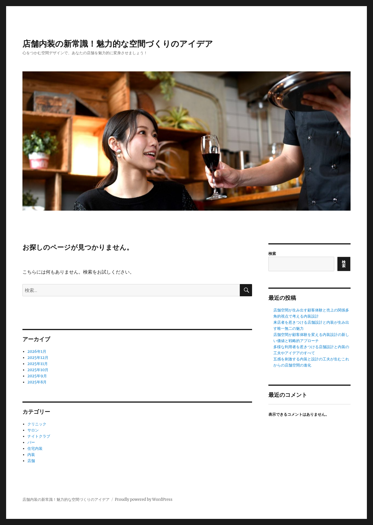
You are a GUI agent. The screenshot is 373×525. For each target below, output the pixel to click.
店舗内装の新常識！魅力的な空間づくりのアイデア (117, 44)
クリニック (36, 424)
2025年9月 (37, 376)
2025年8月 (37, 382)
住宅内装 (35, 448)
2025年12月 (37, 357)
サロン (33, 430)
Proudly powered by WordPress (144, 499)
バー (31, 442)
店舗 (31, 460)
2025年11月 (37, 363)
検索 (272, 253)
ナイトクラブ (38, 436)
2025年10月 (37, 369)
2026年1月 (36, 351)
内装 (31, 454)
